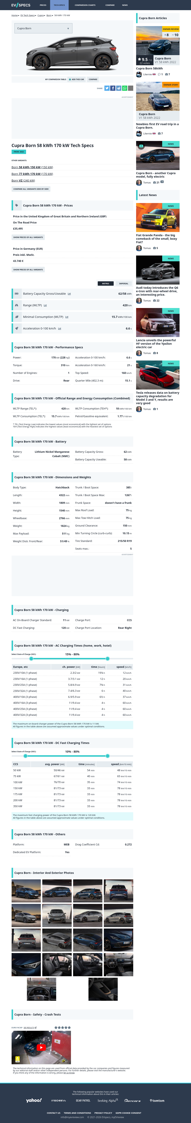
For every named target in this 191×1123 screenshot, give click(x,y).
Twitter (107, 88)
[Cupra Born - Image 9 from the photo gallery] (26, 940)
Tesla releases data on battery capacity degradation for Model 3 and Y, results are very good (157, 398)
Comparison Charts (83, 5)
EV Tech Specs (28, 15)
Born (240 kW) (23, 180)
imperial (123, 283)
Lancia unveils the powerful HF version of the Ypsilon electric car (156, 343)
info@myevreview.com (72, 1117)
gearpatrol (83, 1100)
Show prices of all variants (28, 237)
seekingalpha (108, 1100)
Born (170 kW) (32, 174)
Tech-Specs (59, 5)
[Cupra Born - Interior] (103, 989)
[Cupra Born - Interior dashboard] (118, 964)
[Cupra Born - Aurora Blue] (26, 890)
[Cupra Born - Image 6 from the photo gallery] (57, 915)
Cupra (41, 15)
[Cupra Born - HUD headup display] (41, 989)
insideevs (59, 1100)
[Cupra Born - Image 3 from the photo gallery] (88, 890)
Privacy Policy (103, 1112)
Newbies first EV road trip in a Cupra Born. (157, 125)
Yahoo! (34, 1100)
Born (48, 15)
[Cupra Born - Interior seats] (88, 964)
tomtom (157, 1100)
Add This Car (78, 79)
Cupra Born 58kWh (149, 68)
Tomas (143, 182)
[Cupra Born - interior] (57, 964)
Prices (43, 5)
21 (158, 182)
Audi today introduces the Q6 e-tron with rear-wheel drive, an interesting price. (157, 291)
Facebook (112, 88)
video (162, 182)
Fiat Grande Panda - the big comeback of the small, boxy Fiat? (156, 238)
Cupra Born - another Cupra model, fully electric (156, 175)
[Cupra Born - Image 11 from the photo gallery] (88, 940)
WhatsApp (124, 88)
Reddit (118, 88)
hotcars (132, 1100)
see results (29, 1027)
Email (130, 88)
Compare (105, 5)
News (121, 5)
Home (15, 15)
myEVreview (118, 1117)
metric (105, 283)
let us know (68, 1072)
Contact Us (53, 1112)
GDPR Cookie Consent (128, 1112)
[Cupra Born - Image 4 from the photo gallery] (118, 890)
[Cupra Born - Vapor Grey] (26, 915)
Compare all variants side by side (31, 189)
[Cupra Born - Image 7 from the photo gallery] (88, 915)
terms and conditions (77, 1112)
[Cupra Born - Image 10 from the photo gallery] (57, 940)
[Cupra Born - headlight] (26, 964)
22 (158, 300)
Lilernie (144, 74)
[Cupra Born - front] (118, 940)
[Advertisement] (72, 118)
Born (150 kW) (32, 167)
